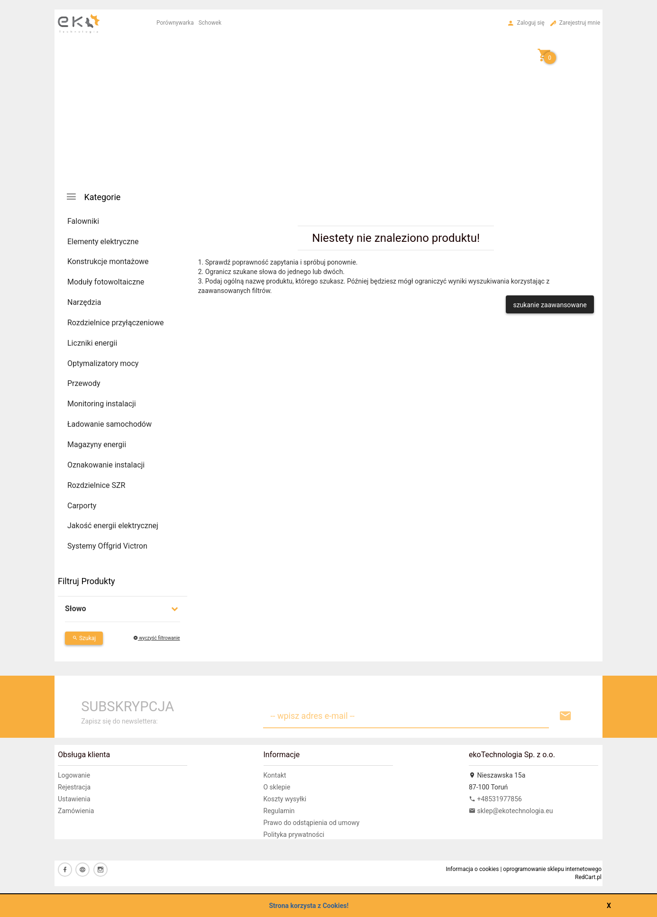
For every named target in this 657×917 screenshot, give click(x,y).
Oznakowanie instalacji (106, 464)
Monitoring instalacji (101, 403)
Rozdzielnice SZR (96, 485)
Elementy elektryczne (102, 241)
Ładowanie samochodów (109, 424)
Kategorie (92, 196)
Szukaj (84, 638)
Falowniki (83, 221)
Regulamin (279, 811)
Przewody (83, 383)
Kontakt (275, 775)
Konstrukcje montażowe (108, 261)
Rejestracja (74, 787)
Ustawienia (74, 799)
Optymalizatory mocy (102, 363)
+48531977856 (495, 799)
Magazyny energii (96, 444)
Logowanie (74, 775)
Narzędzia (84, 302)
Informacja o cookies (472, 869)
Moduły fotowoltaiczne (105, 281)
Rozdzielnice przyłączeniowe (115, 322)
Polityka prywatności (294, 834)
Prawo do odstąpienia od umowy (312, 822)
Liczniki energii (92, 343)
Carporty (81, 505)
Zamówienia (76, 811)
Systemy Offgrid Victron (107, 545)
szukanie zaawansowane (549, 305)
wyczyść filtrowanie (156, 638)
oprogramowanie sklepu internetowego (552, 869)
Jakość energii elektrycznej (112, 525)
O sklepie (277, 787)
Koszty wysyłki (285, 799)
